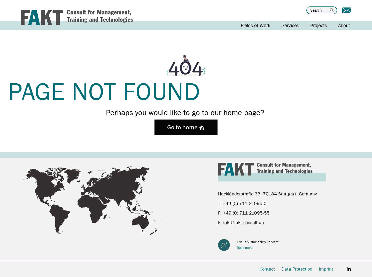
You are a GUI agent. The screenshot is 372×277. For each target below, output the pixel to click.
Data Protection (296, 269)
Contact (267, 269)
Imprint (326, 269)
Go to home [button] (186, 127)
